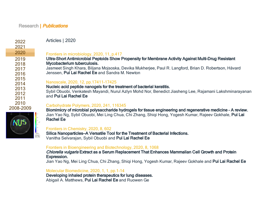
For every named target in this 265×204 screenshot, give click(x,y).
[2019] (20, 59)
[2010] (20, 103)
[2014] (20, 84)
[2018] (20, 64)
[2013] (20, 89)
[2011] (20, 98)
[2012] (20, 93)
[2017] (20, 69)
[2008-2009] (20, 108)
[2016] (20, 74)
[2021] (20, 47)
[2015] (20, 79)
